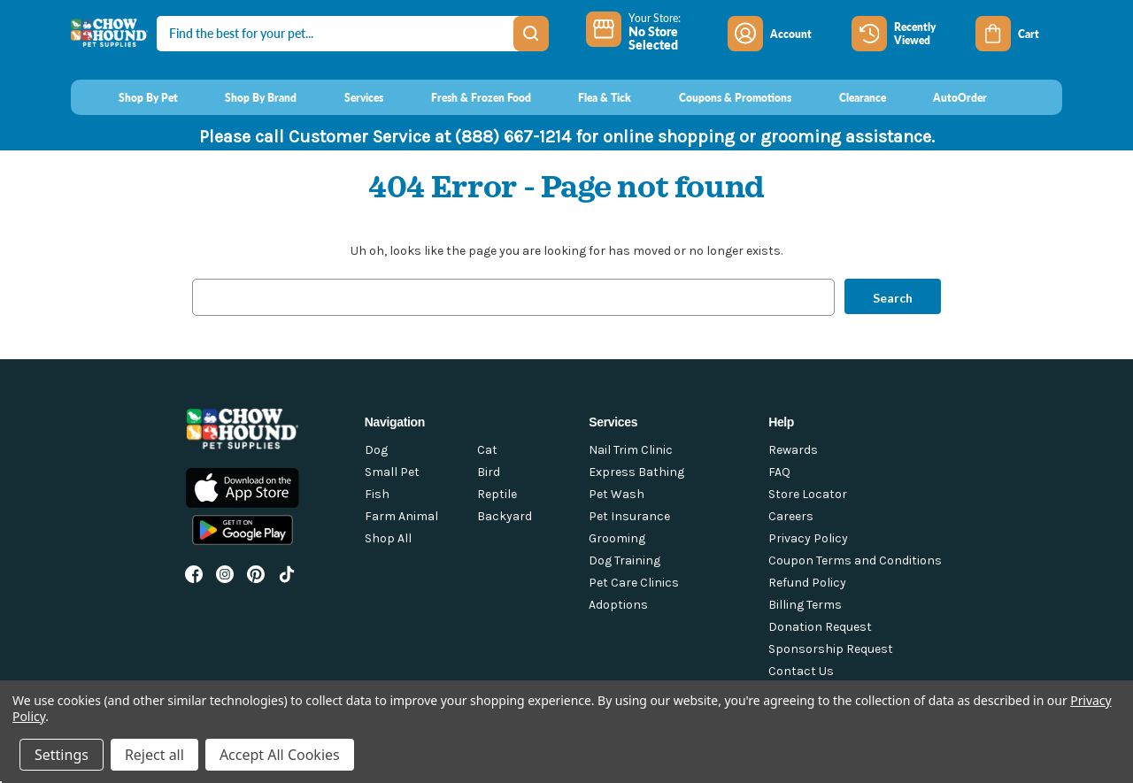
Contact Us (801, 671)
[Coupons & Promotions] (718, 97)
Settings (62, 754)
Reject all (154, 754)
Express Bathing (636, 472)
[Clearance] (845, 97)
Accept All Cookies (280, 754)
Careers (790, 516)
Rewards (793, 449)
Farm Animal (401, 516)
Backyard (504, 516)
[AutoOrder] (944, 97)
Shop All (388, 538)
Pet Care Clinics (634, 582)
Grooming (617, 538)
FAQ (779, 472)
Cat (487, 449)
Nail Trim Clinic (631, 449)
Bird (488, 472)
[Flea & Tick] (588, 97)
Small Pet (392, 472)
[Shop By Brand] (244, 97)
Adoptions (618, 604)
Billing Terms (805, 604)
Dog (376, 449)
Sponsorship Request (830, 648)
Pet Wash (616, 494)
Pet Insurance (629, 516)
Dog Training (624, 560)
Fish (377, 494)
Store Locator (807, 494)
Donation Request (820, 626)
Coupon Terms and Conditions (855, 560)
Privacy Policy (808, 538)
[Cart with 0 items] (1018, 33)
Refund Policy (807, 582)
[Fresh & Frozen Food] (464, 97)
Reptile (497, 494)
